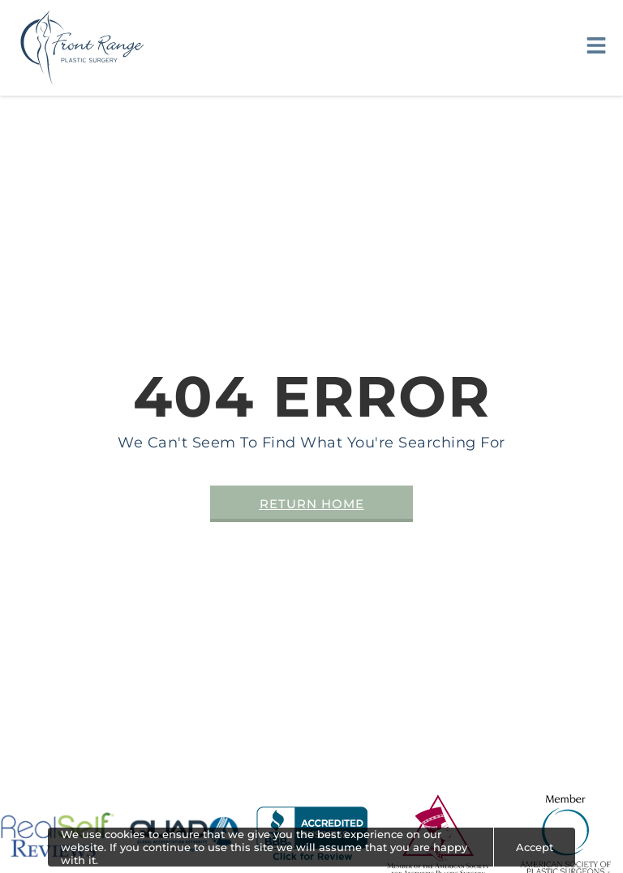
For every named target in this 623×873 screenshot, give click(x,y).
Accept (534, 847)
